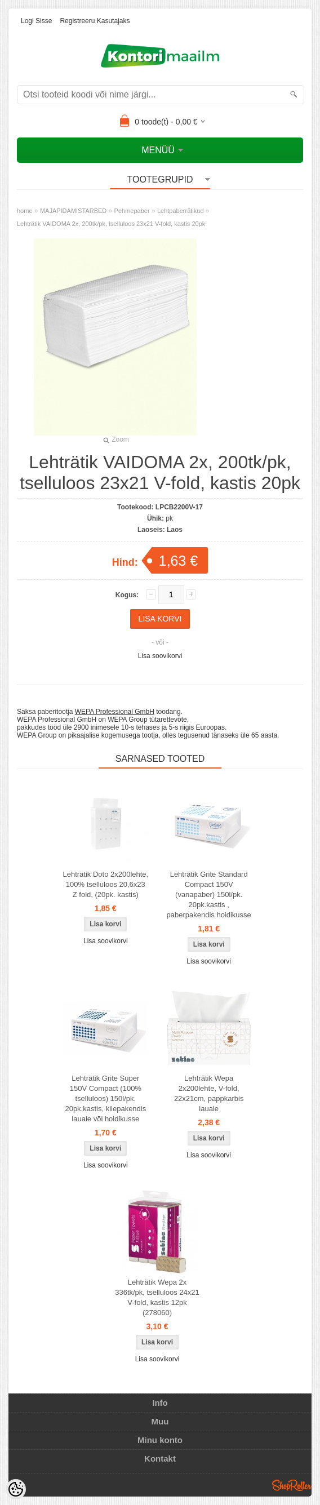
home (25, 210)
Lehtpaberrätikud (180, 210)
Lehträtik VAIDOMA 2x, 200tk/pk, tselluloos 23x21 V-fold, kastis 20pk (111, 223)
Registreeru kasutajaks (95, 21)
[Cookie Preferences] (16, 1489)
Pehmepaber (132, 210)
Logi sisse (36, 21)
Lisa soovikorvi (160, 656)
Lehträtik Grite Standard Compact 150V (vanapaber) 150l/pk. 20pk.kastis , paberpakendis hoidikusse (209, 894)
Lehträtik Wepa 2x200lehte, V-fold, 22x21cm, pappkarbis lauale (209, 1093)
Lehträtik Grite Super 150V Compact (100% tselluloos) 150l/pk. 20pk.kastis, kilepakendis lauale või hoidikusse (105, 1098)
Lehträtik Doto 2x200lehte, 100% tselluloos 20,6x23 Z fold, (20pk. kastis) (105, 884)
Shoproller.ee (292, 1485)
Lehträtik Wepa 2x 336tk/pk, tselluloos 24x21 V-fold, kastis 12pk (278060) (157, 1297)
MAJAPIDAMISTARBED (73, 210)
